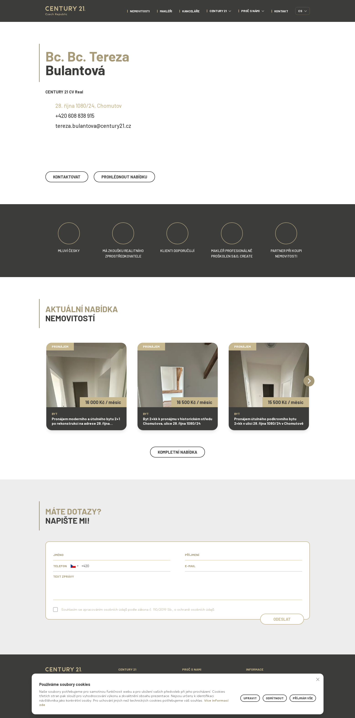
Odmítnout (275, 698)
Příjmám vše (303, 698)
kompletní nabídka (177, 452)
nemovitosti (140, 11)
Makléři (166, 11)
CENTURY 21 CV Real (64, 91)
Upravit (250, 698)
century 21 (220, 11)
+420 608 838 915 (74, 115)
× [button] (318, 679)
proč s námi (252, 11)
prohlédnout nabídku (124, 176)
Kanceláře (191, 11)
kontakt (281, 11)
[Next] (308, 381)
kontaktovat (66, 176)
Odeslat (282, 619)
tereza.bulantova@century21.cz (93, 125)
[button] (75, 566)
